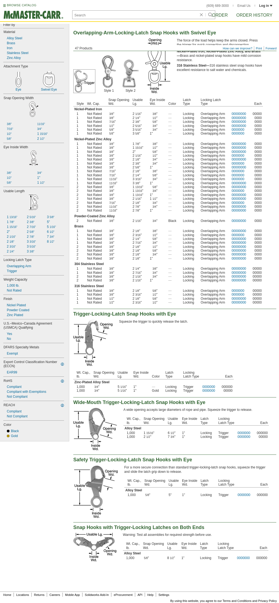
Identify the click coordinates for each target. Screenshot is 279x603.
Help (150, 594)
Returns (39, 594)
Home (7, 594)
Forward (271, 48)
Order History (254, 15)
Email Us (243, 6)
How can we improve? (237, 48)
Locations (22, 594)
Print (259, 48)
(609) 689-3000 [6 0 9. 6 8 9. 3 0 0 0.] (218, 6)
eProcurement (123, 594)
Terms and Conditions (237, 600)
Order (220, 15)
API (140, 594)
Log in (265, 6)
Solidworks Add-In (97, 594)
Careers (54, 594)
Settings (163, 594)
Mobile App (72, 594)
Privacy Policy (267, 600)
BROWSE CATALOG (21, 5)
